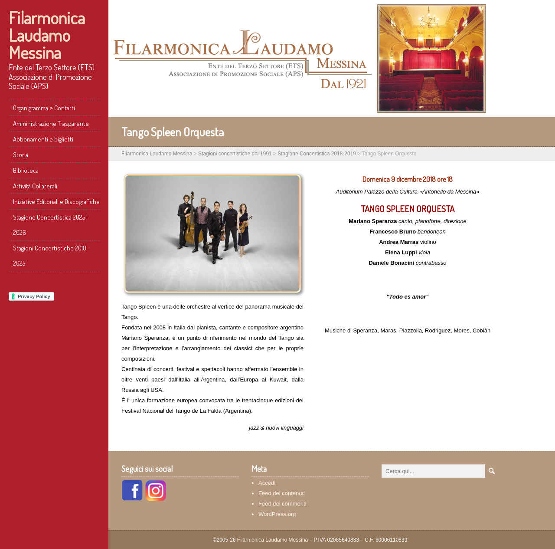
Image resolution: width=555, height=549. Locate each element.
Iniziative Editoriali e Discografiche (56, 201)
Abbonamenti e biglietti (43, 139)
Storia (20, 155)
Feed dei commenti (282, 503)
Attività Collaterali (35, 186)
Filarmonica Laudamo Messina (47, 35)
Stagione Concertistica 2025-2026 (50, 225)
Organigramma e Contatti (44, 108)
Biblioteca (26, 170)
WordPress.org (277, 514)
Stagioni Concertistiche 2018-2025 (51, 255)
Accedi (266, 483)
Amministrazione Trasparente (51, 123)
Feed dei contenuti (281, 493)
